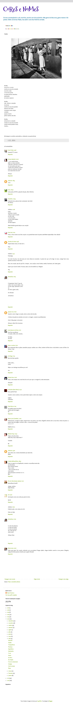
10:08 (13, 209)
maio (9, 636)
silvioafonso (10, 276)
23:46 (14, 450)
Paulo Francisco (10, 593)
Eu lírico (10, 657)
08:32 (20, 461)
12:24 (14, 232)
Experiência (10, 649)
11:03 (14, 356)
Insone (9, 655)
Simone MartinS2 (12, 159)
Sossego (10, 664)
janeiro (10, 675)
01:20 (16, 345)
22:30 (20, 389)
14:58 (18, 241)
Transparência (11, 644)
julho (9, 632)
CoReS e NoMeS (21, 9)
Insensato (10, 640)
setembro (10, 627)
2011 (8, 678)
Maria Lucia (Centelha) (13, 418)
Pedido (9, 642)
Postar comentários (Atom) (14, 582)
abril (9, 638)
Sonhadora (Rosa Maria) (13, 389)
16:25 (15, 276)
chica (9, 189)
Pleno (9, 668)
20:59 (16, 434)
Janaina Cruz (11, 312)
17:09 (15, 519)
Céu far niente (11, 666)
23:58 (15, 150)
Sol (8, 494)
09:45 (14, 199)
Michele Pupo (11, 434)
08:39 (12, 189)
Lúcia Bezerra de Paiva (13, 330)
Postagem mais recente (10, 579)
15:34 (13, 253)
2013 (8, 616)
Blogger (50, 701)
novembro (10, 623)
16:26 (15, 312)
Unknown (10, 180)
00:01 (17, 159)
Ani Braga (10, 356)
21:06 (15, 377)
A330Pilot (39, 701)
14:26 (11, 494)
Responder (10, 154)
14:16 (20, 418)
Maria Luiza (10, 548)
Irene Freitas (11, 150)
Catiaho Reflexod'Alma (13, 461)
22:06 (15, 548)
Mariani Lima (11, 377)
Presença (10, 647)
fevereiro (10, 673)
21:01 (20, 330)
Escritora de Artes (12, 241)
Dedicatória (11, 651)
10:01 (23, 481)
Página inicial (37, 579)
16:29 (13, 507)
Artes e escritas (11, 345)
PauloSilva (10, 199)
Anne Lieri (10, 232)
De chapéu (10, 659)
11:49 (15, 406)
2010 (8, 680)
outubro (10, 625)
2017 (8, 608)
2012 (8, 619)
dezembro (10, 621)
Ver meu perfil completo (11, 595)
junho (9, 634)
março (10, 671)
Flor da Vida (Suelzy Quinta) (14, 481)
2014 (8, 614)
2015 (8, 612)
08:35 (14, 180)
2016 (8, 610)
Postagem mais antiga (63, 579)
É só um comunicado (13, 662)
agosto (10, 629)
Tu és (9, 653)
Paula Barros (11, 406)
